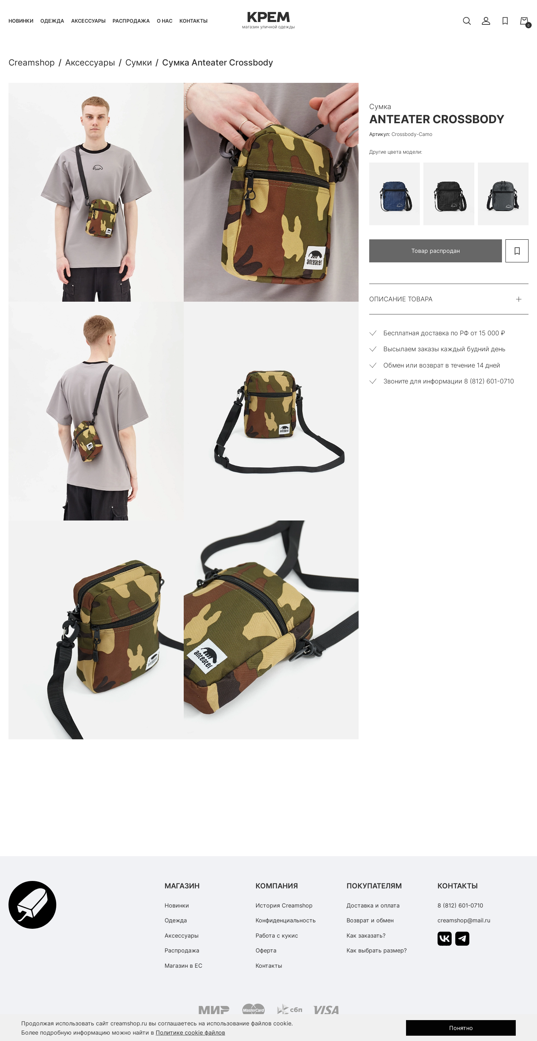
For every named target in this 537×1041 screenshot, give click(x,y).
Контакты (193, 21)
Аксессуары (88, 21)
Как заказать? (366, 935)
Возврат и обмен (370, 920)
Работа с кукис (277, 935)
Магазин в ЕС (183, 965)
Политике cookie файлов (190, 1032)
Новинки (20, 21)
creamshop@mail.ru (464, 920)
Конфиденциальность (286, 920)
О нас (164, 21)
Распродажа (131, 21)
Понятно (461, 1027)
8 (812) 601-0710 (460, 905)
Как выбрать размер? (377, 950)
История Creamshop (284, 905)
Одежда (52, 21)
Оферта (266, 950)
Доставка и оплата (373, 905)
